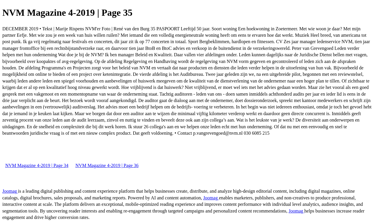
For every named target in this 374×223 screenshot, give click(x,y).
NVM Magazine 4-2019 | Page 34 (36, 165)
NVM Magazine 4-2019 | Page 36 (106, 165)
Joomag (10, 191)
